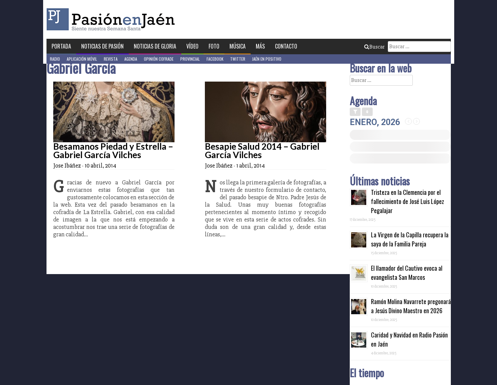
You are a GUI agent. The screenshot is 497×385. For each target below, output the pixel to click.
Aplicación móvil (82, 59)
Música (237, 46)
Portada (61, 46)
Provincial (190, 59)
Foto (214, 46)
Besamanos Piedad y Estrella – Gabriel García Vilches (113, 150)
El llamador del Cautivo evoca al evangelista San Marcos (406, 273)
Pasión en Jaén (112, 19)
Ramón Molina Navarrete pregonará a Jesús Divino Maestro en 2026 (411, 306)
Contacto (286, 46)
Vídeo (192, 46)
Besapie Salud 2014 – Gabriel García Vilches (262, 150)
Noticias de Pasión (102, 46)
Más (260, 46)
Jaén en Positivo (266, 59)
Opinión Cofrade (159, 59)
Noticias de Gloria (155, 46)
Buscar (374, 46)
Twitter (237, 59)
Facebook (215, 59)
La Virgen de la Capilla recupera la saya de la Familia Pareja (409, 239)
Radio (55, 59)
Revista (111, 59)
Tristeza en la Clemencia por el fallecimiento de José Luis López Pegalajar (407, 201)
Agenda (130, 59)
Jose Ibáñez (67, 165)
